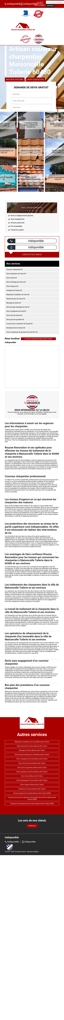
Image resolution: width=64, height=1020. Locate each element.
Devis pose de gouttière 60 (15, 319)
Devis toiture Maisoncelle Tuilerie (32, 776)
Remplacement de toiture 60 (15, 328)
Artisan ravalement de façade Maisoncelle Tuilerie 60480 (32, 793)
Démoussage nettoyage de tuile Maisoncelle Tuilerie (32, 754)
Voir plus (32, 826)
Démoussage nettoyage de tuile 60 (17, 307)
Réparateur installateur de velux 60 (17, 294)
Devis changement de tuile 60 (16, 311)
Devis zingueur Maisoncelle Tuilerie (32, 784)
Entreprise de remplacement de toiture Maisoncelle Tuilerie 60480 (32, 803)
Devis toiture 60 (11, 278)
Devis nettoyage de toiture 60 (16, 282)
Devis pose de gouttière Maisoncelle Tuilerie (32, 767)
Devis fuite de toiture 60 (14, 315)
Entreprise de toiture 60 (14, 290)
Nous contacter (36, 79)
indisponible (12, 3)
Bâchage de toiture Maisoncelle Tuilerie (32, 750)
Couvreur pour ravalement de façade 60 (19, 324)
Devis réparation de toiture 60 (16, 273)
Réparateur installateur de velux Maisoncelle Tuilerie (32, 742)
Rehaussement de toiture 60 (15, 299)
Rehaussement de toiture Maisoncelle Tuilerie (32, 746)
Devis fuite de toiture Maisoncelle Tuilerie (32, 763)
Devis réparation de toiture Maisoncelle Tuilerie (32, 772)
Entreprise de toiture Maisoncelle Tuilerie (32, 789)
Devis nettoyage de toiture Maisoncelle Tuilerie (32, 780)
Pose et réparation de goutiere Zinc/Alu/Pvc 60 (21, 332)
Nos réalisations (14, 79)
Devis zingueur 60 (12, 286)
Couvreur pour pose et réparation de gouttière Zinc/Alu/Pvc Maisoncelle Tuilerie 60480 (32, 798)
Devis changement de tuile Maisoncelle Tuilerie (32, 759)
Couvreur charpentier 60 (14, 269)
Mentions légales (33, 851)
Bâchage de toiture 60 (13, 303)
